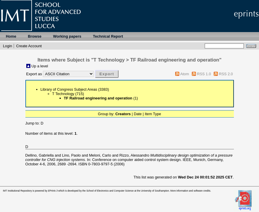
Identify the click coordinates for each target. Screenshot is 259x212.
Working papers (67, 36)
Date (138, 114)
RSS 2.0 (226, 74)
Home (11, 36)
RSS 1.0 (204, 74)
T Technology (63, 94)
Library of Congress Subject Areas (69, 89)
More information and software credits (190, 191)
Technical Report (108, 36)
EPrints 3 (53, 191)
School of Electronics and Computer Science (110, 191)
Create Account (29, 46)
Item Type (153, 114)
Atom (184, 74)
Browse (34, 36)
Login (7, 46)
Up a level (40, 66)
